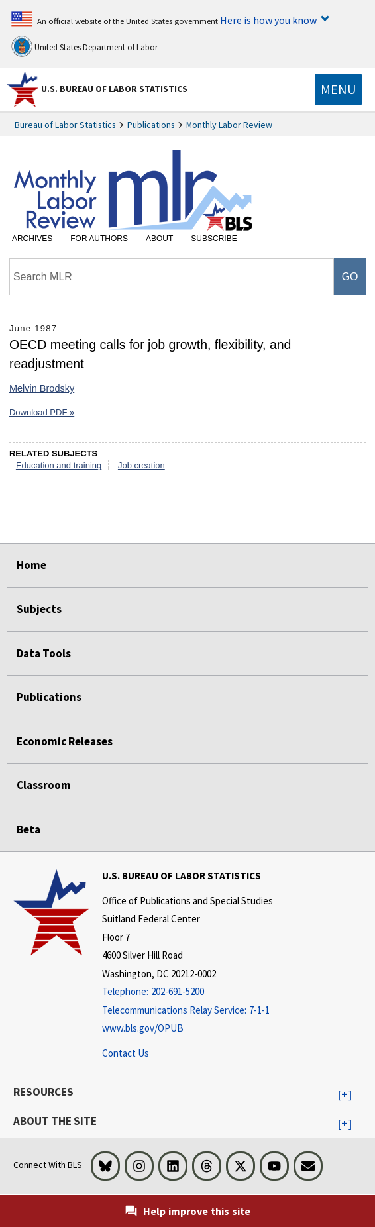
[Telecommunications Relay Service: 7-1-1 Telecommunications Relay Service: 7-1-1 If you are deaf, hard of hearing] (187, 1010)
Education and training (58, 465)
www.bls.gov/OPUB (143, 1028)
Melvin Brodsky (41, 388)
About (159, 238)
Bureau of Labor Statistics (65, 125)
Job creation (141, 465)
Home (31, 565)
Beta (28, 829)
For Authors (99, 238)
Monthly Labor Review (229, 125)
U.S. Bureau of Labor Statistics (114, 89)
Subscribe (214, 238)
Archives (32, 238)
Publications (151, 125)
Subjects (39, 609)
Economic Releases (65, 741)
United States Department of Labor (84, 46)
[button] (345, 1095)
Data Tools (44, 653)
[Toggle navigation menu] (338, 89)
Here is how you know (268, 20)
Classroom (44, 785)
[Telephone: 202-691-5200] (187, 992)
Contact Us (125, 1053)
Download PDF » (41, 412)
